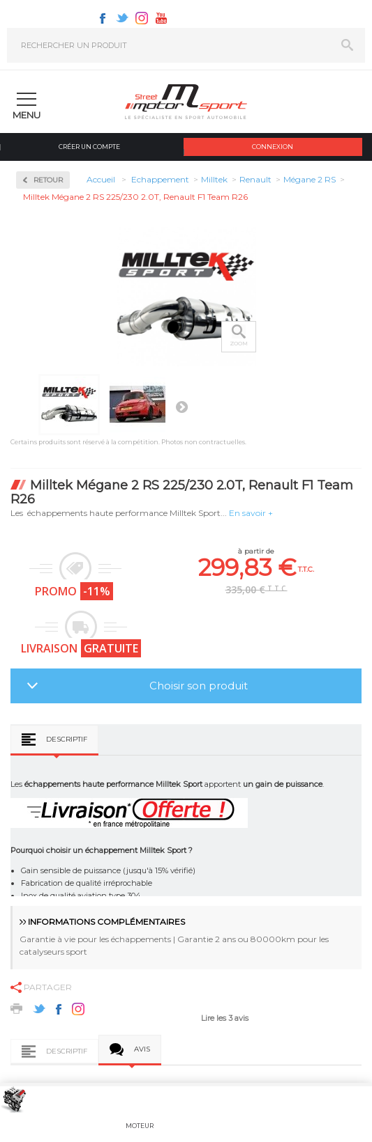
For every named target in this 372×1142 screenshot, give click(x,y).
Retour (48, 180)
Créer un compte (89, 146)
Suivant (181, 407)
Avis (142, 1049)
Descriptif (66, 739)
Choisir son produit (198, 685)
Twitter (122, 18)
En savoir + (251, 513)
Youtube (161, 18)
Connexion (272, 146)
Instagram (141, 18)
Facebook (102, 18)
